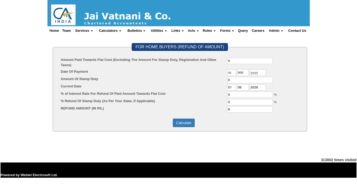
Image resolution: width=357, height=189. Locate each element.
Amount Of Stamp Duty (79, 79)
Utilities (159, 31)
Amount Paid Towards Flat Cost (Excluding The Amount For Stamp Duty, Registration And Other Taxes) (139, 62)
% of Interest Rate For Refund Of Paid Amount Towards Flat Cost (113, 94)
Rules (209, 31)
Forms (227, 31)
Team (66, 31)
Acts (193, 31)
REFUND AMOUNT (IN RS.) (82, 108)
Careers (258, 31)
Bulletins (136, 31)
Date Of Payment (74, 72)
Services (84, 31)
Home (54, 31)
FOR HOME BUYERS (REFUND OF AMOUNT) (180, 47)
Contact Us (297, 31)
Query (243, 31)
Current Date (71, 86)
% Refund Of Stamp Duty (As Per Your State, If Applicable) (108, 101)
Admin (276, 31)
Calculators (110, 31)
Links (177, 31)
